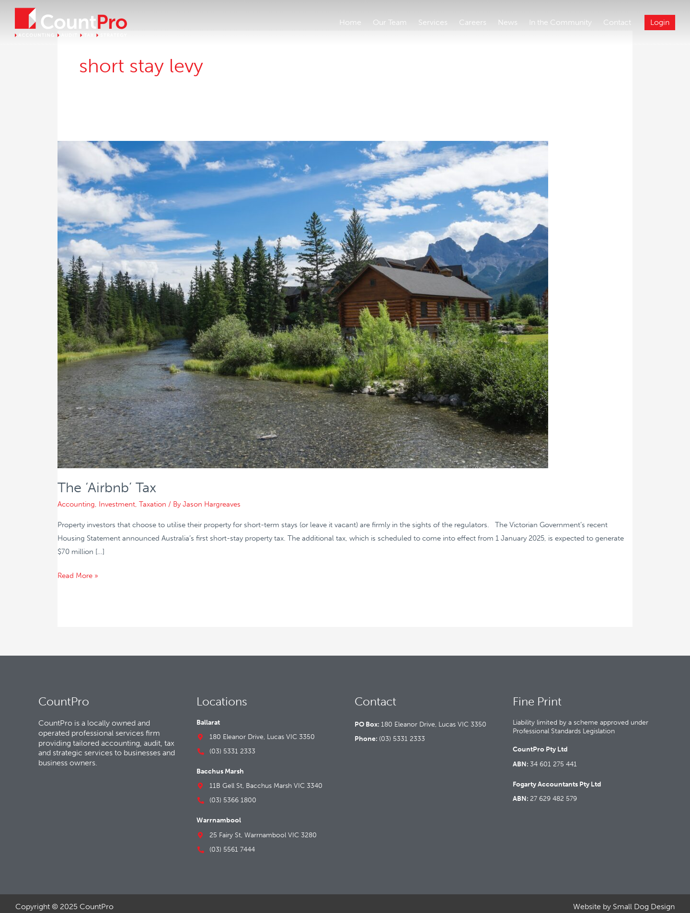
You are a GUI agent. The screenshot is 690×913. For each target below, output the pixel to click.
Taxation (152, 497)
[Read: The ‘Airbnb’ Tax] (303, 297)
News (507, 22)
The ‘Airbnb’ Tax (109, 481)
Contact (617, 22)
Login (659, 22)
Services (432, 22)
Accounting (76, 497)
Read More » (78, 568)
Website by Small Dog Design (624, 899)
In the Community (560, 22)
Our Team (389, 22)
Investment (117, 497)
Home (350, 22)
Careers (472, 22)
